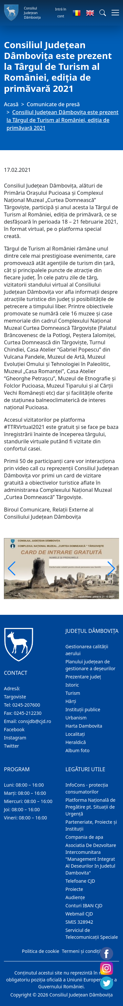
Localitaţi (75, 734)
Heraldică (76, 742)
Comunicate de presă (53, 104)
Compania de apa (84, 837)
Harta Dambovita (84, 726)
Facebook (14, 729)
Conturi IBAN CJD (84, 905)
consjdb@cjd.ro (34, 721)
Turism (73, 693)
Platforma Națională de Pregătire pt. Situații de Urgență (90, 807)
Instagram (15, 737)
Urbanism (76, 717)
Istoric (72, 685)
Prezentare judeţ (83, 677)
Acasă (11, 104)
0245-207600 (26, 705)
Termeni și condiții (81, 951)
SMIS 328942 (79, 922)
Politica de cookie (40, 951)
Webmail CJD (79, 914)
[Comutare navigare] (113, 13)
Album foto (78, 750)
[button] (102, 13)
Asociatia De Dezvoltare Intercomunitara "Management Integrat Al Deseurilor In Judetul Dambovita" (91, 859)
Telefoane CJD (80, 881)
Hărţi (71, 701)
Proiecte (74, 889)
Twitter (11, 746)
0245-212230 (28, 713)
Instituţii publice (83, 709)
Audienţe (75, 897)
